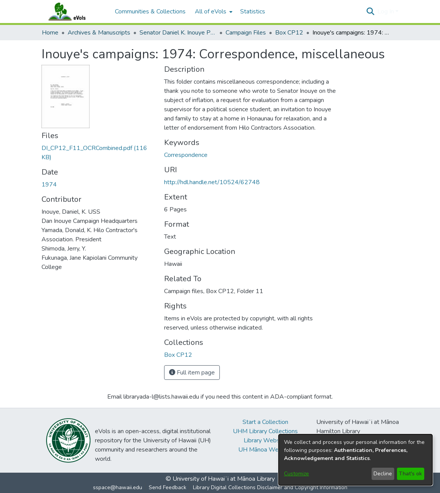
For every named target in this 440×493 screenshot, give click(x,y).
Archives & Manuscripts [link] (99, 32)
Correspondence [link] (186, 155)
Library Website (265, 440)
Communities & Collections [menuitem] (150, 11)
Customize (296, 473)
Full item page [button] (192, 372)
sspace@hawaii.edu (117, 487)
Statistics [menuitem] (252, 11)
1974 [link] (49, 184)
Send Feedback (167, 487)
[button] (370, 11)
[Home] (75, 11)
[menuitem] (212, 11)
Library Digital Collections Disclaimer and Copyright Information (270, 487)
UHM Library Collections (265, 431)
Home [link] (50, 32)
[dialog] (355, 459)
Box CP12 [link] (289, 32)
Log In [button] (386, 11)
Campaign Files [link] (246, 32)
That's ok (410, 473)
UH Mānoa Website (265, 449)
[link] (178, 355)
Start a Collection (265, 422)
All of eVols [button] (210, 11)
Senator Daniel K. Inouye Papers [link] (177, 32)
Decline (383, 473)
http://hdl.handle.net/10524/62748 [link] (212, 182)
